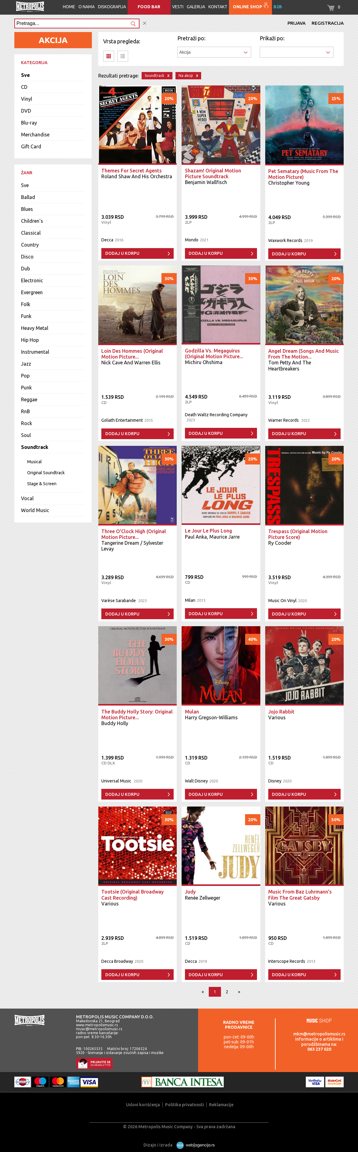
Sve (25, 75)
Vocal (27, 498)
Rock (26, 423)
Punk (26, 387)
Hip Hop (30, 340)
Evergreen (32, 292)
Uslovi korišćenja (143, 1104)
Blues (27, 209)
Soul (26, 435)
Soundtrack (34, 447)
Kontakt (217, 6)
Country (30, 244)
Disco (27, 256)
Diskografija (112, 6)
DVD (26, 111)
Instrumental (35, 352)
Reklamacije (221, 1104)
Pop (25, 375)
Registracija (328, 23)
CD (24, 87)
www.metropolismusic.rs (97, 1025)
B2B (277, 6)
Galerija (196, 6)
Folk (25, 304)
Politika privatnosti (184, 1104)
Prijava (296, 23)
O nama (86, 6)
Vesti (177, 6)
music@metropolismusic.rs (99, 1029)
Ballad (28, 197)
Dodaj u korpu (122, 253)
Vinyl (26, 99)
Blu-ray (29, 122)
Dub (25, 268)
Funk (26, 316)
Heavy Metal (34, 328)
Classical (31, 233)
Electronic (32, 280)
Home (69, 6)
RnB (25, 411)
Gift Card (31, 146)
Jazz (26, 364)
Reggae (29, 399)
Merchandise (35, 134)
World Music (35, 510)
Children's (32, 221)
